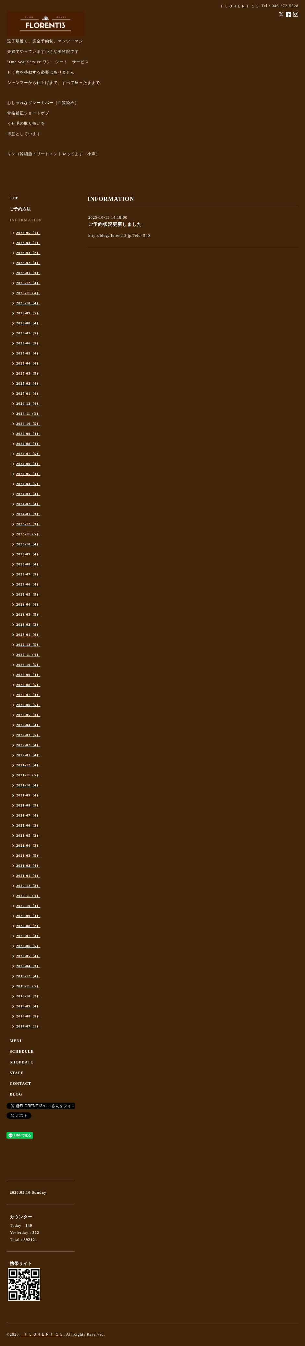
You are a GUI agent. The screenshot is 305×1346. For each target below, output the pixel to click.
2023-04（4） (28, 604)
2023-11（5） (28, 534)
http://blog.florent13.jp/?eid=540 (119, 235)
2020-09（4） (28, 916)
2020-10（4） (28, 906)
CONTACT (20, 1083)
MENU (16, 1041)
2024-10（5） (28, 423)
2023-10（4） (28, 544)
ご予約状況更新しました (115, 224)
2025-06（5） (28, 343)
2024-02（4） (28, 504)
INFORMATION (26, 220)
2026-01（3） (28, 273)
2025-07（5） (28, 333)
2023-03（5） (28, 614)
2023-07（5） (28, 574)
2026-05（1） (28, 233)
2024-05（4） (28, 474)
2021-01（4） (28, 875)
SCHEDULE (22, 1051)
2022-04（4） (28, 725)
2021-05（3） (28, 835)
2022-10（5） (28, 665)
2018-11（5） (28, 986)
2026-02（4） (28, 263)
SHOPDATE (21, 1062)
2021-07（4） (28, 815)
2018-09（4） (28, 1006)
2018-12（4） (28, 976)
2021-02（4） (28, 865)
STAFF (16, 1073)
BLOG (16, 1094)
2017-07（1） (28, 1026)
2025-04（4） (28, 363)
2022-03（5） (28, 735)
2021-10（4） (28, 785)
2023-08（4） (28, 564)
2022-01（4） (28, 755)
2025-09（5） (28, 313)
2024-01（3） (28, 514)
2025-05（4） (28, 353)
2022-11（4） (28, 654)
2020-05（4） (28, 956)
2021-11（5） (28, 775)
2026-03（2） (28, 253)
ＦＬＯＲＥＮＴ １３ (42, 1334)
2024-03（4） (28, 494)
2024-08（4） (28, 444)
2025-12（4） (28, 283)
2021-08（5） (28, 805)
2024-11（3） (28, 413)
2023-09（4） (28, 554)
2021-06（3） (28, 825)
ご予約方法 (20, 209)
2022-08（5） (28, 685)
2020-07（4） (28, 936)
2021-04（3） (28, 845)
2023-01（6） (28, 634)
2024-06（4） (28, 464)
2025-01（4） (28, 393)
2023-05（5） (28, 594)
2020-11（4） (28, 896)
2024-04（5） (28, 484)
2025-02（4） (28, 383)
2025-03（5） (28, 373)
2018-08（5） (28, 1016)
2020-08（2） (28, 926)
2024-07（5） (28, 454)
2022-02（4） (28, 745)
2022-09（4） (28, 675)
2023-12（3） (28, 524)
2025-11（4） (28, 293)
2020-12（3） (28, 886)
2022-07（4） (28, 695)
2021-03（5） (28, 855)
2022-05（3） (28, 715)
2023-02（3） (28, 624)
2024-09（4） (28, 433)
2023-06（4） (28, 584)
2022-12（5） (28, 644)
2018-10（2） (28, 996)
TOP (14, 198)
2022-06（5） (28, 705)
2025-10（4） (28, 303)
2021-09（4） (28, 795)
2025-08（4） (28, 323)
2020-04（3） (28, 966)
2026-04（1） (28, 243)
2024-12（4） (28, 403)
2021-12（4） (28, 765)
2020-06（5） (28, 946)
